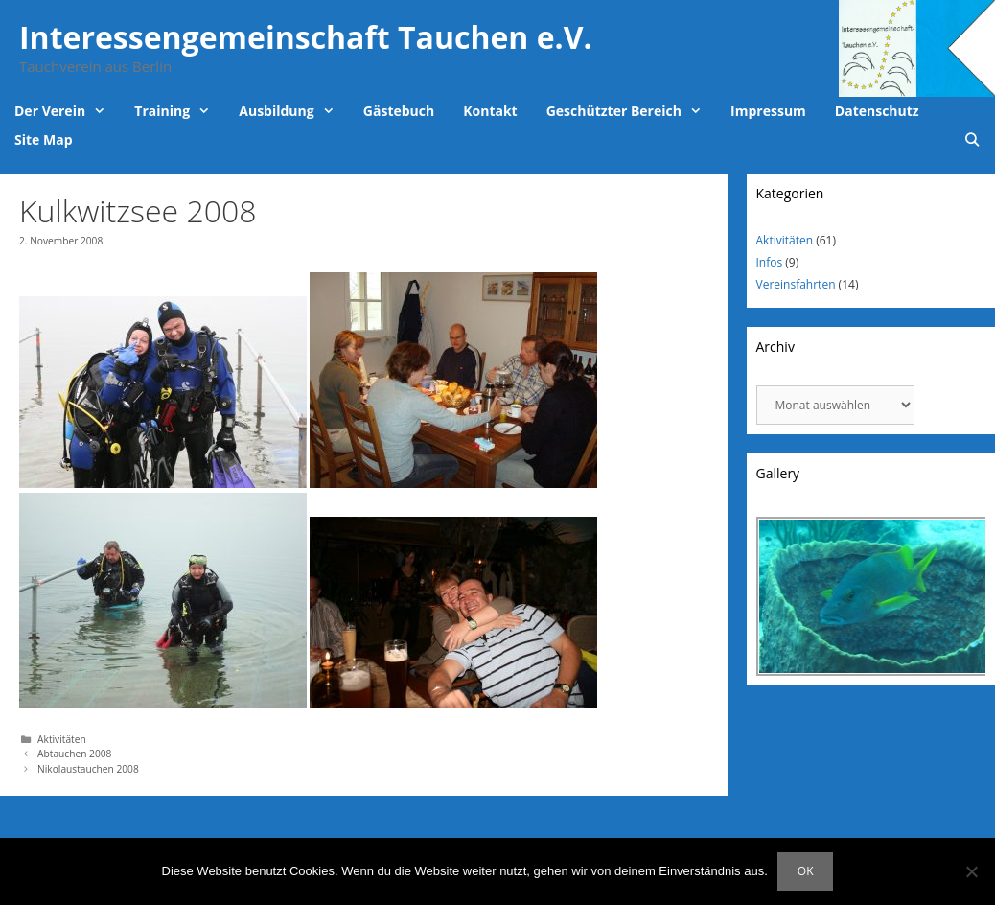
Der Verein (67, 111)
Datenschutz (877, 111)
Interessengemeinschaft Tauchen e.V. (305, 37)
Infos (769, 262)
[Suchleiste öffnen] (972, 140)
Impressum (768, 111)
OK (806, 871)
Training (179, 111)
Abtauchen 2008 (74, 753)
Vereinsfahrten (796, 284)
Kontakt (490, 111)
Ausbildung (294, 111)
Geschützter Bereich (631, 111)
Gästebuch (398, 111)
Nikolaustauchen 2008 (88, 769)
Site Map (43, 139)
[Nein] (971, 871)
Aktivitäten (61, 739)
